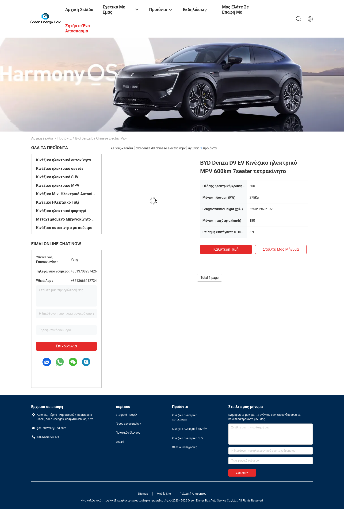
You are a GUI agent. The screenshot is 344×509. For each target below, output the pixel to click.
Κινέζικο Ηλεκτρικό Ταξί (57, 202)
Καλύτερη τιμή (225, 249)
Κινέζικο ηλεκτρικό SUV (57, 177)
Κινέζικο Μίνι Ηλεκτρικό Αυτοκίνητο (66, 194)
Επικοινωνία (66, 346)
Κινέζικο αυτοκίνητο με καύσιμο (64, 227)
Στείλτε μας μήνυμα (281, 249)
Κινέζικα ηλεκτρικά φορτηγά (61, 211)
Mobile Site (164, 493)
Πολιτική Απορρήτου (193, 493)
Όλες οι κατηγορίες (184, 447)
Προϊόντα (64, 138)
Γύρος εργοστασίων (128, 423)
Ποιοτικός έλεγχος (128, 432)
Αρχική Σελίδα (42, 138)
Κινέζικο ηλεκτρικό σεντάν (59, 168)
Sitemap (143, 493)
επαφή (120, 441)
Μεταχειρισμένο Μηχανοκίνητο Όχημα (66, 219)
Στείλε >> (242, 472)
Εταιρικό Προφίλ (126, 414)
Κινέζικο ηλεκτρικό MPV (57, 185)
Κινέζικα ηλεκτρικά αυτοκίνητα (63, 160)
